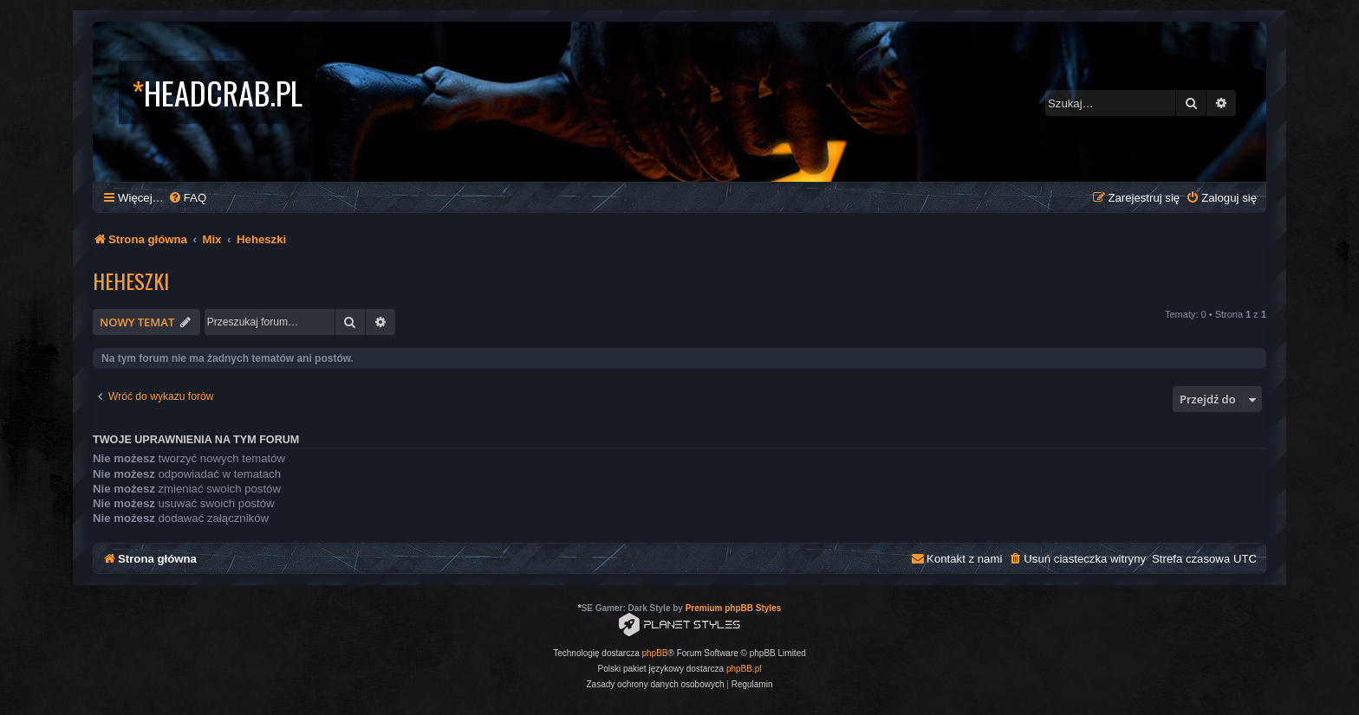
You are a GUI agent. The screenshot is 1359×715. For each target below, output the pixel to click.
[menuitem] (187, 197)
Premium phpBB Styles (734, 608)
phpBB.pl (744, 668)
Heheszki (131, 280)
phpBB (655, 653)
